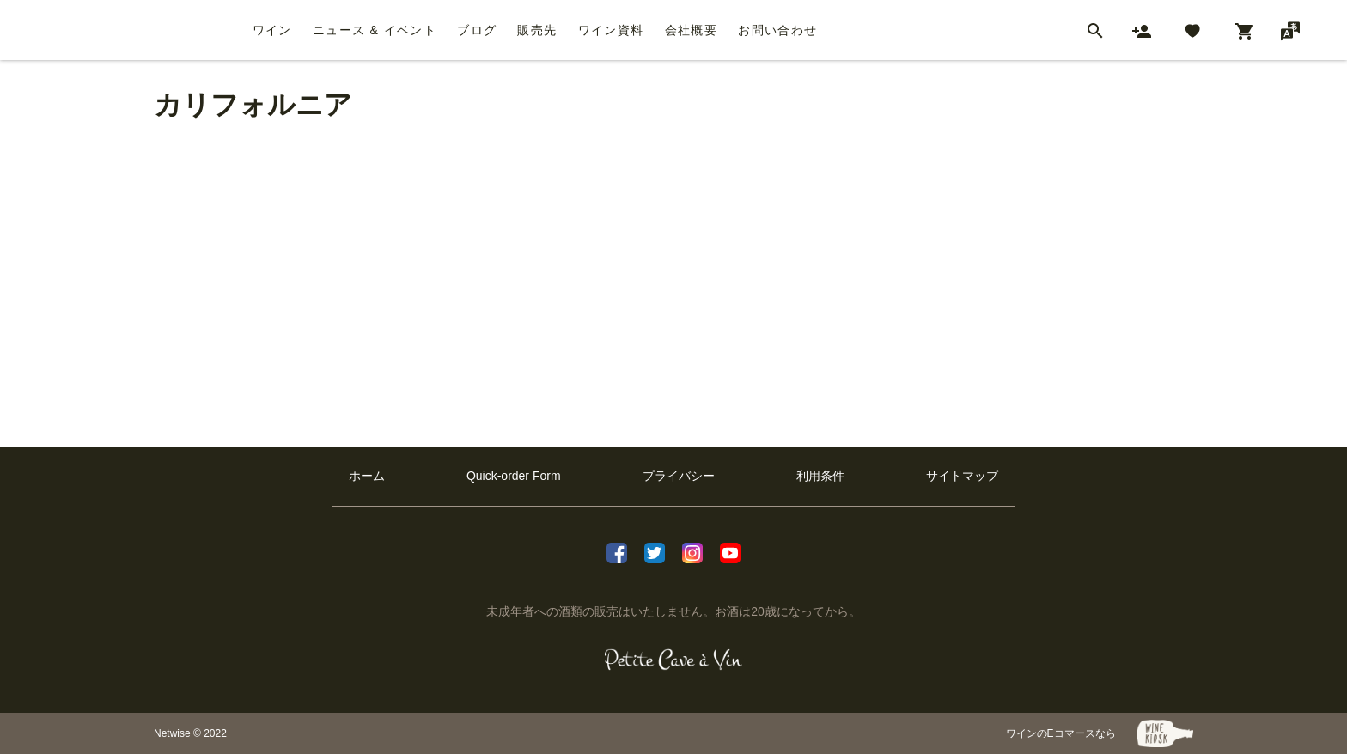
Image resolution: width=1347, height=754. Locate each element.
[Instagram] (692, 550)
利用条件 (820, 476)
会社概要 (691, 30)
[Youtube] (730, 550)
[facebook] (616, 550)
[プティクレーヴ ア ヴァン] (674, 659)
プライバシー (679, 476)
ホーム (367, 476)
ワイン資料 (611, 30)
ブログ (477, 30)
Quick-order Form (513, 476)
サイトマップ (962, 476)
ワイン (272, 30)
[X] (654, 550)
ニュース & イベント (375, 30)
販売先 (537, 30)
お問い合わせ (777, 30)
